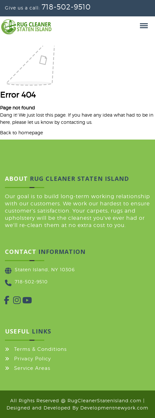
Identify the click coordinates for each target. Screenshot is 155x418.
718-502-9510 (66, 7)
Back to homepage (21, 132)
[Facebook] (4, 301)
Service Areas (32, 368)
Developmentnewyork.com (114, 407)
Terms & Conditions (40, 349)
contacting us (76, 122)
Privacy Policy (32, 359)
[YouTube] (22, 301)
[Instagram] (13, 301)
